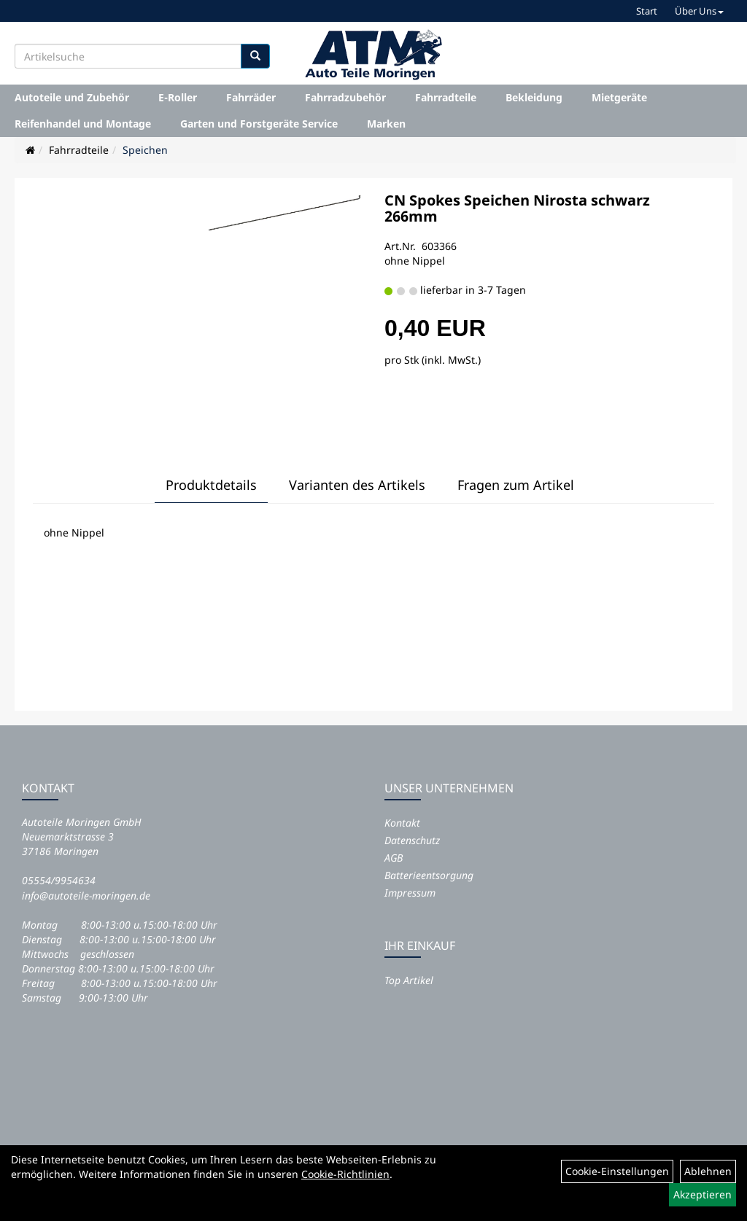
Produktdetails (211, 485)
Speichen (145, 150)
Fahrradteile (445, 97)
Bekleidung (534, 97)
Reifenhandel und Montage (83, 123)
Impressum (410, 893)
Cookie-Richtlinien (345, 1174)
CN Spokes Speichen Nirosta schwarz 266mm (517, 208)
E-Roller (177, 97)
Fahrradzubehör (345, 97)
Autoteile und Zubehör (72, 97)
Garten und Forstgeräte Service (259, 123)
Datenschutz (412, 840)
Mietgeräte (619, 97)
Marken (386, 123)
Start (646, 10)
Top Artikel (408, 980)
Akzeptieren (702, 1194)
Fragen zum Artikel (515, 485)
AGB (393, 858)
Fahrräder (251, 97)
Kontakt (402, 823)
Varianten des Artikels (357, 485)
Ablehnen (708, 1171)
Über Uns (699, 10)
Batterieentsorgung (428, 875)
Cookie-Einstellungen (617, 1171)
